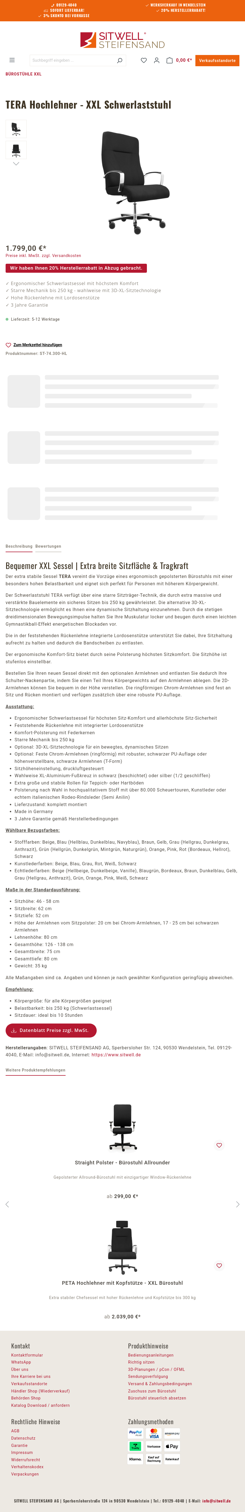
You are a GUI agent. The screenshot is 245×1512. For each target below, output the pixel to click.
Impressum (22, 1452)
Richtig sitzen (141, 1362)
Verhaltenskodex (27, 1467)
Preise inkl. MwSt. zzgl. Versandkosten (43, 255)
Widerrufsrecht (25, 1460)
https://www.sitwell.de (116, 1054)
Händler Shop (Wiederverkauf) (40, 1391)
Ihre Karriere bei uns (31, 1376)
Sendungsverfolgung (148, 1376)
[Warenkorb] (179, 60)
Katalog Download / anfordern (40, 1405)
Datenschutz (23, 1438)
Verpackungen (25, 1474)
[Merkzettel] (143, 60)
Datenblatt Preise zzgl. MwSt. (54, 1030)
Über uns (20, 1369)
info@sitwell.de (216, 1501)
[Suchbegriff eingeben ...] (71, 60)
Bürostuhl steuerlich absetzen (157, 1398)
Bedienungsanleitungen (151, 1355)
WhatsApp (21, 1362)
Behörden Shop (26, 1398)
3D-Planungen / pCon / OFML (156, 1369)
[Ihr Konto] (156, 60)
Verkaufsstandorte (217, 60)
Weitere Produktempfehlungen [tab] (36, 1070)
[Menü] (12, 60)
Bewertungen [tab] (48, 546)
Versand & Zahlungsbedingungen (160, 1384)
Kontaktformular (27, 1355)
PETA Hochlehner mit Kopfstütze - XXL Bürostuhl (122, 1283)
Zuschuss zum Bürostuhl (152, 1391)
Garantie (19, 1445)
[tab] (19, 547)
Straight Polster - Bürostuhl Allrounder (122, 1162)
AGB (15, 1431)
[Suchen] (119, 60)
